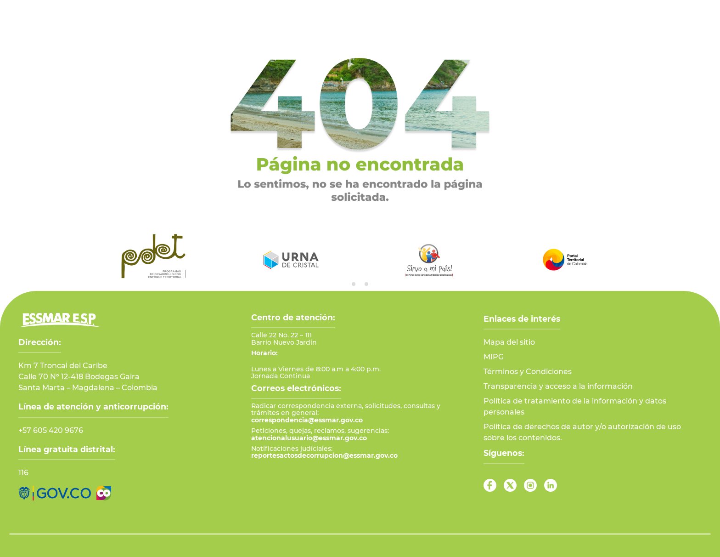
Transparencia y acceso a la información (558, 386)
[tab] (353, 284)
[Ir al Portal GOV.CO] (54, 493)
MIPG (494, 356)
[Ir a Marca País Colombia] (103, 493)
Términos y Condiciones (528, 371)
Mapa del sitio (509, 342)
